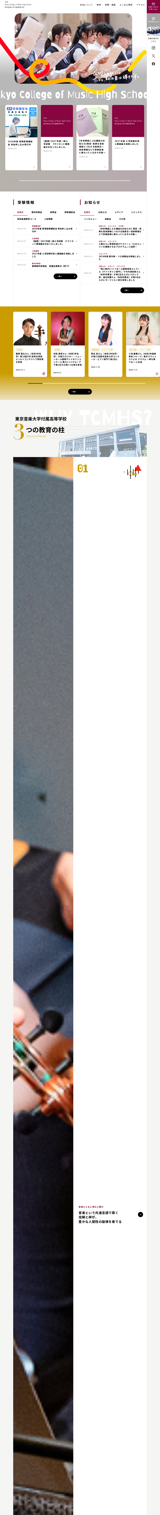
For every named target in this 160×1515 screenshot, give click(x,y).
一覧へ (66, 276)
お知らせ (102, 226)
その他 (121, 226)
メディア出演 (107, 349)
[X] (153, 56)
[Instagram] (153, 48)
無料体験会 (36, 263)
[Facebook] (153, 64)
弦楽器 (19, 349)
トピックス (112, 226)
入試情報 (35, 238)
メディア (111, 266)
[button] (31, 180)
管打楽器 (133, 349)
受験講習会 (36, 226)
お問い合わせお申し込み (153, 6)
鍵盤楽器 (95, 349)
